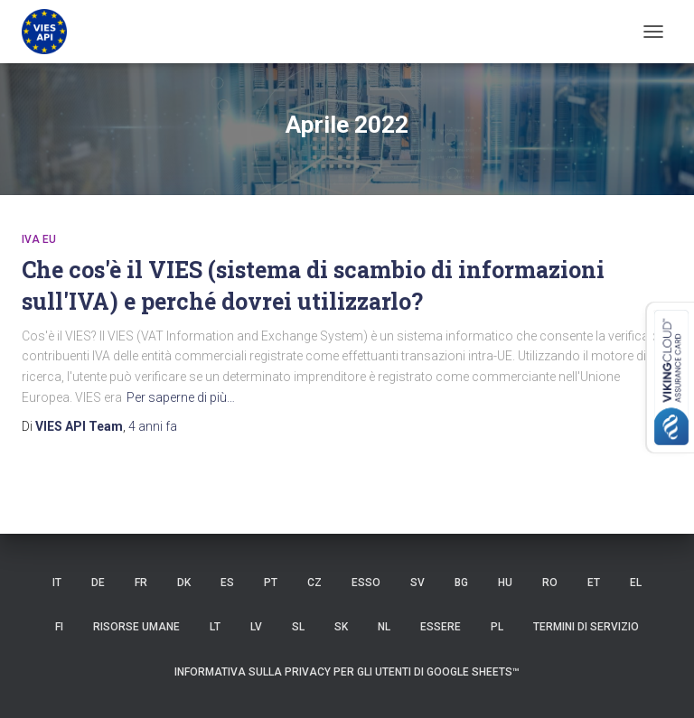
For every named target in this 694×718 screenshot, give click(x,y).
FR (141, 582)
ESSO (366, 582)
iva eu (39, 239)
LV (256, 626)
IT (56, 582)
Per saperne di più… (181, 397)
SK (341, 626)
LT (215, 626)
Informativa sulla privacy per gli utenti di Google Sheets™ (347, 672)
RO (550, 582)
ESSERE (440, 626)
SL (298, 626)
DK (184, 582)
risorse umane (136, 626)
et (593, 582)
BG (461, 582)
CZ (314, 582)
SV (417, 582)
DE (98, 582)
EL (636, 582)
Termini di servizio (586, 626)
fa (152, 426)
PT (270, 582)
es (227, 582)
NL (384, 626)
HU (505, 582)
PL (497, 626)
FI (59, 626)
